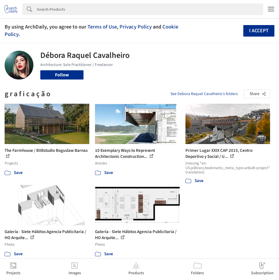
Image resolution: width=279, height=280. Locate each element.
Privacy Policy (135, 27)
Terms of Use (102, 27)
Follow (62, 75)
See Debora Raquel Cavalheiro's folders (204, 94)
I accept (259, 30)
